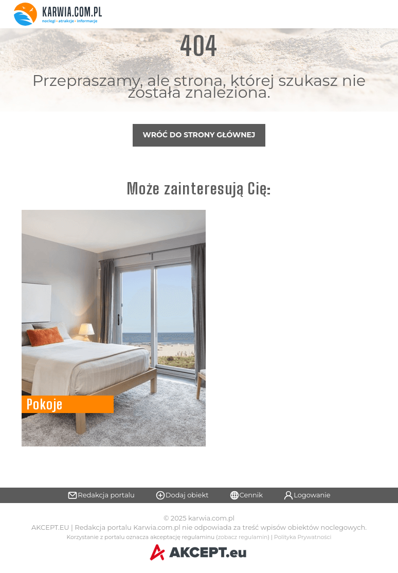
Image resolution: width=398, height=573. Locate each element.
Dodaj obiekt (182, 495)
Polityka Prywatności (303, 537)
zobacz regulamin (243, 537)
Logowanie (307, 495)
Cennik (246, 495)
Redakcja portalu (101, 495)
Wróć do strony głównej (199, 134)
